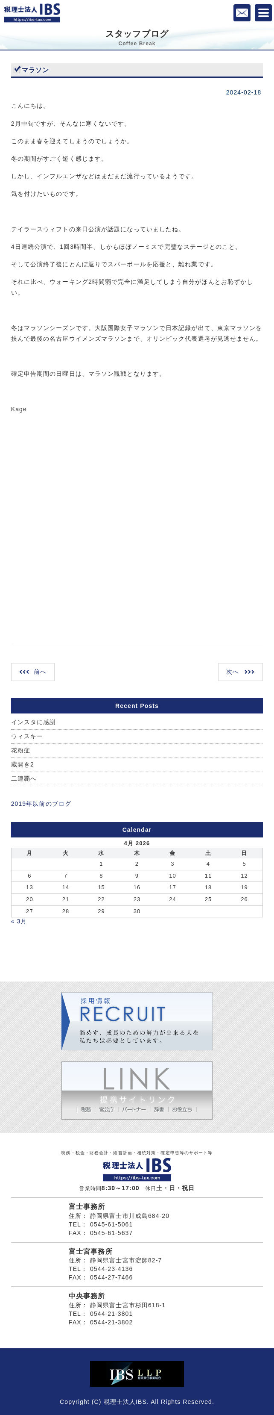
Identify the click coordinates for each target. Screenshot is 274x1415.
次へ (232, 671)
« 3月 (19, 921)
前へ (40, 671)
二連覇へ (24, 778)
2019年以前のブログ (41, 803)
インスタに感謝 (33, 722)
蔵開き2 (22, 764)
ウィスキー (27, 736)
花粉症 (20, 750)
